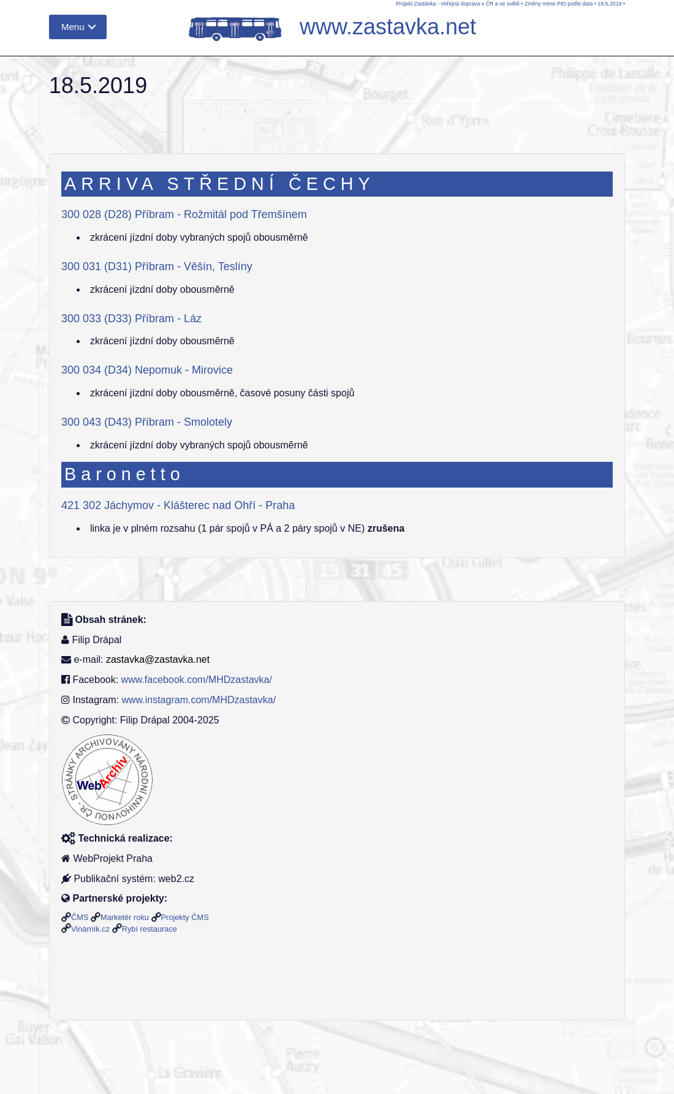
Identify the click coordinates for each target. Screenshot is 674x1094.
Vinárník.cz (90, 929)
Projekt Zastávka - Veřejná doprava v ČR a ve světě (458, 4)
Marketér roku (124, 917)
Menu (73, 26)
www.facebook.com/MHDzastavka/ (196, 679)
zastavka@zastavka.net (158, 659)
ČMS (79, 917)
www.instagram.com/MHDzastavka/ (198, 700)
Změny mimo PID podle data (558, 4)
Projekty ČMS (185, 917)
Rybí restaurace (149, 929)
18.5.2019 (609, 4)
